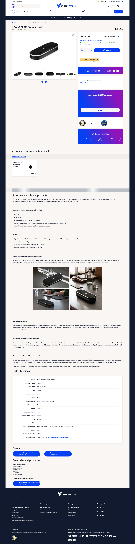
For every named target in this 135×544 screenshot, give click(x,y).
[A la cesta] (107, 50)
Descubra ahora (78, 18)
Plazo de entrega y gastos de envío (20, 507)
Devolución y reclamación (18, 517)
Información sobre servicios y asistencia (58, 437)
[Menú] (13, 11)
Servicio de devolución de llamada (48, 512)
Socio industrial (72, 512)
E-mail (100, 110)
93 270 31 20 (32, 6)
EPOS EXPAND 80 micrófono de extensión (17, 164)
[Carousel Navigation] (44, 82)
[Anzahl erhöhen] (91, 50)
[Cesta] (120, 5)
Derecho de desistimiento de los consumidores (23, 520)
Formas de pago (15, 512)
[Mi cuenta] (113, 6)
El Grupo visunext (72, 510)
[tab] (19, 156)
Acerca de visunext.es (73, 507)
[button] (89, 60)
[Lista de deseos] (108, 6)
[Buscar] (83, 12)
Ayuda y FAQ (15, 515)
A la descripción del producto (89, 83)
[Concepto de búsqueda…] (65, 12)
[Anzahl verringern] (82, 50)
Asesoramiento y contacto (46, 507)
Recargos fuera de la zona (18, 510)
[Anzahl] (87, 50)
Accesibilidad (71, 515)
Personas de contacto (45, 510)
